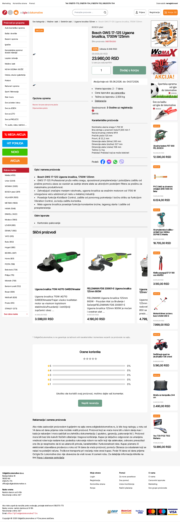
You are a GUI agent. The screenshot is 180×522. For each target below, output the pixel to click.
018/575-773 (74, 3)
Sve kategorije (38, 21)
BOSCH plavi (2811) (12, 192)
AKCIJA (15, 160)
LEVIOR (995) (10, 225)
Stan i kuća (9, 97)
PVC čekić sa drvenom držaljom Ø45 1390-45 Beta (162, 189)
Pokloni (8, 80)
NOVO (15, 152)
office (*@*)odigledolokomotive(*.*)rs (22, 513)
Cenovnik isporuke (156, 480)
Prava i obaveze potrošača (50, 457)
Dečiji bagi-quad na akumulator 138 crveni (162, 355)
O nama (151, 476)
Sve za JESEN (10, 108)
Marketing (6, 3)
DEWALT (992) (11, 230)
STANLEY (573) (11, 308)
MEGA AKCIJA (15, 134)
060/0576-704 (108, 3)
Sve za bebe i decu (12, 102)
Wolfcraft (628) (11, 297)
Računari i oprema (12, 86)
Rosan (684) (10, 292)
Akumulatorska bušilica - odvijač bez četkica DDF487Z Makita (163, 232)
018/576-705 (96, 3)
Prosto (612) (9, 303)
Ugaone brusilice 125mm (84, 21)
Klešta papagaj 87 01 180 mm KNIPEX (163, 274)
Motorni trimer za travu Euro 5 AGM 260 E (162, 314)
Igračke (8, 44)
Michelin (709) (10, 281)
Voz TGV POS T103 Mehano (161, 437)
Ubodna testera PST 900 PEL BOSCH (163, 147)
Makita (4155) (10, 175)
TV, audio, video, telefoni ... (16, 125)
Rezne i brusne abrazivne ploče (45, 114)
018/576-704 (85, 3)
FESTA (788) (10, 264)
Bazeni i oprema (11, 39)
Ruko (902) (9, 242)
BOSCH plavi (97, 27)
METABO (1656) (11, 203)
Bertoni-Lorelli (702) (13, 286)
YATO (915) (9, 236)
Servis (95, 113)
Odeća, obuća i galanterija (15, 75)
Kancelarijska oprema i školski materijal (14, 51)
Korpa (92, 488)
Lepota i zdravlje (11, 58)
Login (92, 476)
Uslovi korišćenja (126, 484)
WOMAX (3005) (11, 186)
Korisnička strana (20, 3)
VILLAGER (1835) (11, 197)
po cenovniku (118, 92)
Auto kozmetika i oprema (15, 28)
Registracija (95, 480)
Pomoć (32, 3)
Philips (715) (9, 275)
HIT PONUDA (15, 143)
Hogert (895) (10, 247)
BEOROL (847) (10, 253)
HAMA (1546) (10, 208)
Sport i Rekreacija (11, 91)
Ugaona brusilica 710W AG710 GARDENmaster (57, 289)
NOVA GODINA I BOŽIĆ (14, 69)
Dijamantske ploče (40, 117)
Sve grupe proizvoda (157, 488)
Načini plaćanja (125, 488)
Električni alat (66, 21)
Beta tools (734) (11, 270)
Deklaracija (100, 100)
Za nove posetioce (127, 476)
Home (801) (9, 258)
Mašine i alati (10, 64)
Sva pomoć (124, 480)
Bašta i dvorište (11, 33)
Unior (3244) (10, 181)
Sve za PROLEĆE (11, 119)
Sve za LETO (10, 114)
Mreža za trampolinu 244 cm (164, 396)
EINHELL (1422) (11, 214)
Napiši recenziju (90, 403)
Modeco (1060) (11, 219)
